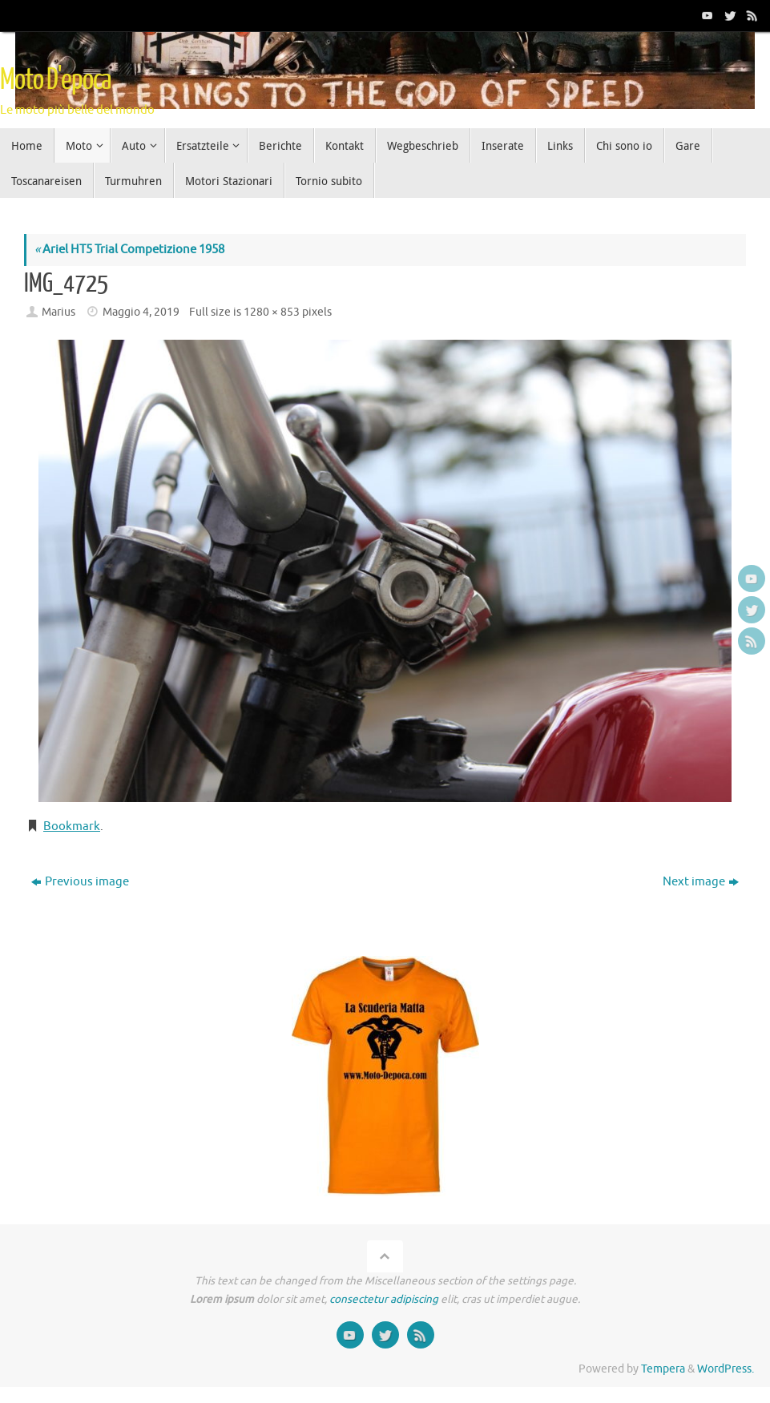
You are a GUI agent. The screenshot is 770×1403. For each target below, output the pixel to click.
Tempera (663, 1369)
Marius (58, 312)
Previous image (80, 881)
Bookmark (71, 826)
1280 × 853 (272, 312)
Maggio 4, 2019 (141, 312)
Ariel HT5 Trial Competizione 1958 (129, 249)
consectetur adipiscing (383, 1299)
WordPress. (725, 1369)
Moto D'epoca (55, 80)
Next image (701, 881)
